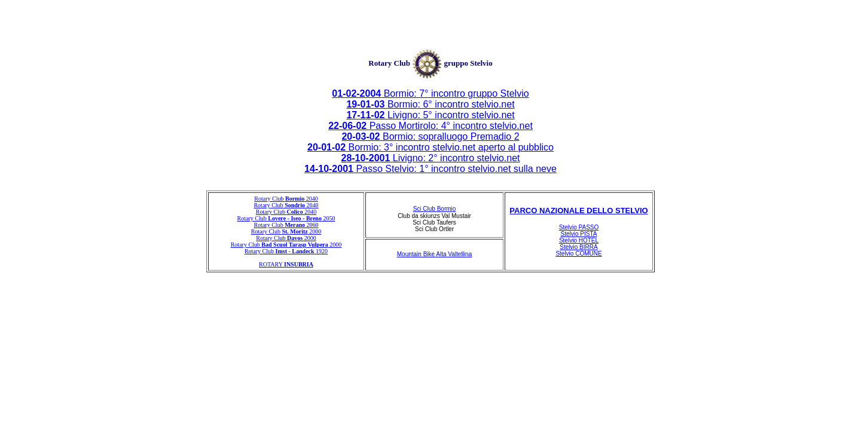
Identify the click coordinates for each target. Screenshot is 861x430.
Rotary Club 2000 (286, 231)
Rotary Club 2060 (286, 225)
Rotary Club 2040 (285, 198)
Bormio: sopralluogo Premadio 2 (430, 136)
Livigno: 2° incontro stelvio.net (430, 158)
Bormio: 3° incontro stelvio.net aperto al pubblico (430, 147)
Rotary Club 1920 (286, 251)
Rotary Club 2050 (286, 218)
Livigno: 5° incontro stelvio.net (430, 115)
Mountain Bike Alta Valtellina (434, 254)
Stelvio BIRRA (578, 247)
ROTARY (286, 264)
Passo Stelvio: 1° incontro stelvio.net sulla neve (430, 169)
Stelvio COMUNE (578, 253)
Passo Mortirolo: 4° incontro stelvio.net (430, 126)
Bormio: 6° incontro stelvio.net (430, 104)
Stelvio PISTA (579, 234)
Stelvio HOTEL (579, 240)
